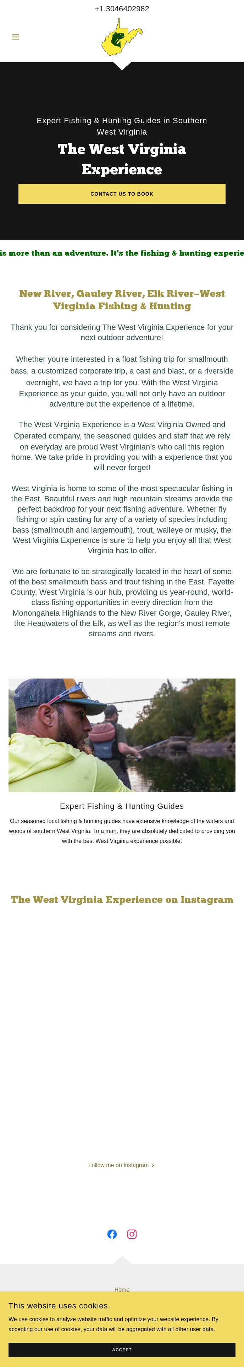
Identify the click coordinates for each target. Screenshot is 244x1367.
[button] (26, 37)
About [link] (122, 1301)
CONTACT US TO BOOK (122, 194)
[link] (122, 36)
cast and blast (160, 370)
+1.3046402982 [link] (122, 8)
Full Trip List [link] (122, 1312)
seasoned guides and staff (142, 435)
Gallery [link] (122, 1324)
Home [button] (122, 1290)
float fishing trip (148, 359)
